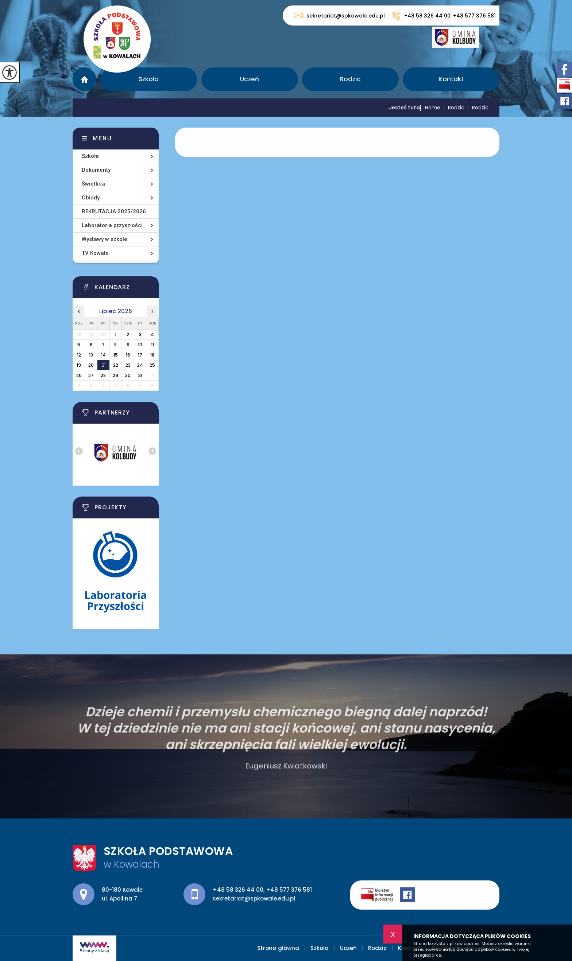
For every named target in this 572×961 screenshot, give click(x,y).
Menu (102, 138)
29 (115, 375)
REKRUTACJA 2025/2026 (114, 211)
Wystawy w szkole (104, 239)
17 (140, 355)
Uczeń (249, 79)
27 (91, 375)
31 (140, 375)
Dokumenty (96, 170)
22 (115, 365)
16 (128, 355)
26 (79, 375)
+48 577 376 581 (289, 890)
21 (103, 365)
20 (91, 365)
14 (103, 355)
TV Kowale (95, 253)
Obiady (91, 197)
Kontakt (451, 79)
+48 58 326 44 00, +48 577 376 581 (444, 16)
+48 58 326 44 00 (238, 890)
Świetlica (93, 183)
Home (432, 107)
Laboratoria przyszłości (112, 225)
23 (128, 365)
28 (103, 375)
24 (140, 365)
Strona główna (84, 79)
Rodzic (350, 79)
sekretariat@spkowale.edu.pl (339, 15)
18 (152, 355)
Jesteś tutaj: (407, 107)
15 (115, 355)
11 (152, 345)
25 (152, 365)
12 (79, 355)
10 (140, 345)
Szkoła (149, 79)
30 (128, 375)
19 (79, 365)
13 (91, 355)
